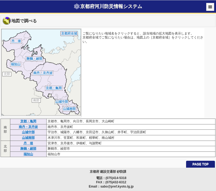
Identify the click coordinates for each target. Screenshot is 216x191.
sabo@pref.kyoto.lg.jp (117, 186)
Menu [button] (210, 7)
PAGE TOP (200, 164)
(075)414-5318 (116, 178)
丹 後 (16, 41)
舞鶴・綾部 (34, 58)
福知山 (15, 64)
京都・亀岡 (54, 88)
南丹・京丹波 (42, 73)
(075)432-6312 (115, 182)
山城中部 (61, 101)
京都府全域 (69, 33)
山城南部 (69, 109)
